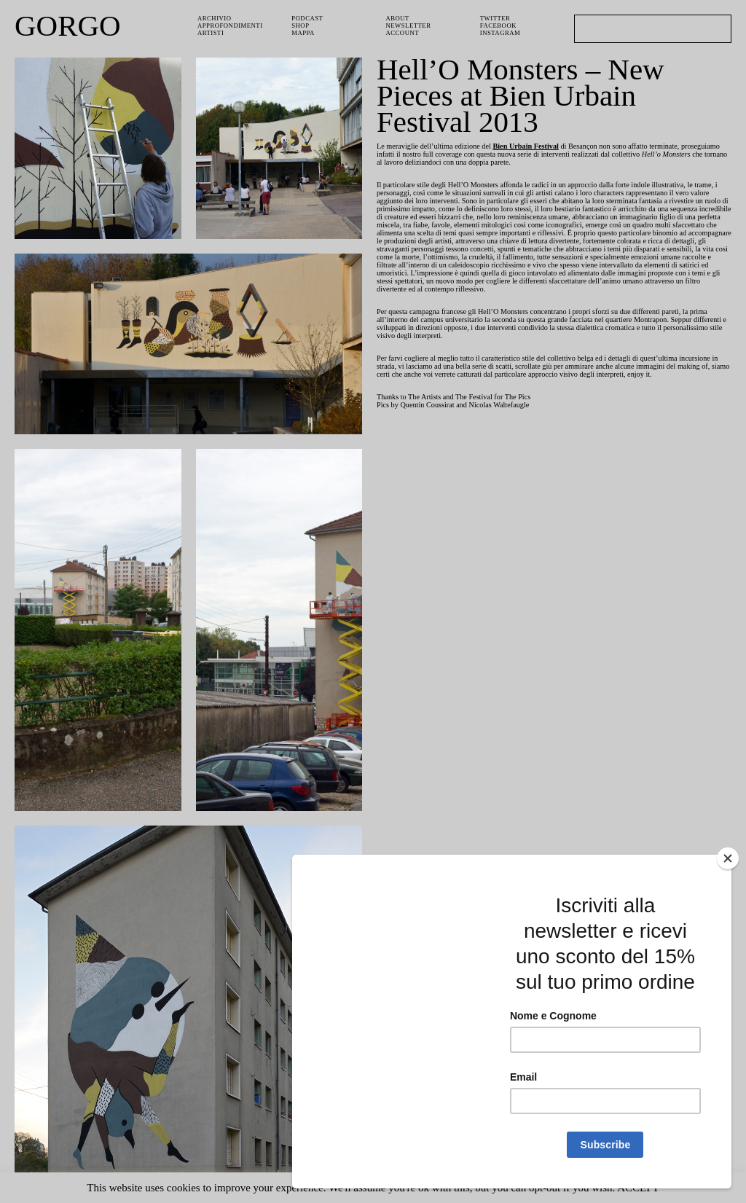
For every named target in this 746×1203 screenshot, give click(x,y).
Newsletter (410, 26)
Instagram (501, 34)
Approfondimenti (231, 26)
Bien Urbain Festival (538, 147)
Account (404, 34)
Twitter (496, 18)
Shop (301, 26)
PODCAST (308, 18)
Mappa (304, 34)
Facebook (499, 26)
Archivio (214, 18)
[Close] (728, 858)
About (398, 18)
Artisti (211, 34)
